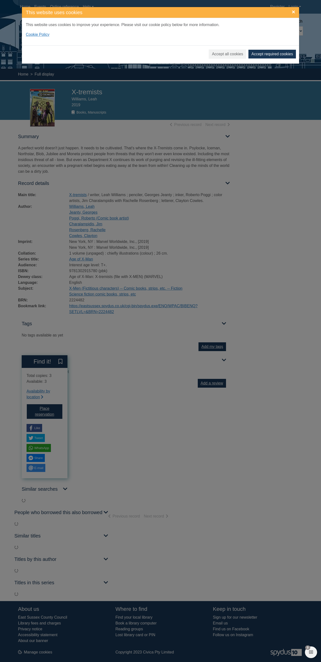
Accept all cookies (227, 54)
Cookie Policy (37, 34)
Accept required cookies (272, 54)
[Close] (293, 12)
